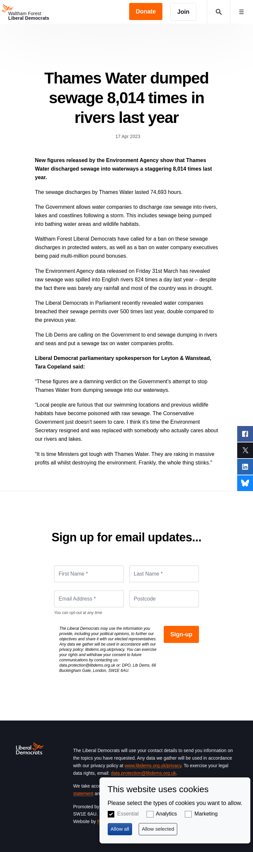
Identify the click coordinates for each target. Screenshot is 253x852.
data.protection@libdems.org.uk (87, 665)
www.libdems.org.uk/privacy (153, 765)
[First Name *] (89, 573)
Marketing (205, 813)
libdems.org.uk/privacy (105, 649)
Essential (128, 813)
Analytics (166, 813)
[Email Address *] (89, 598)
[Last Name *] (164, 573)
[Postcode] (164, 598)
